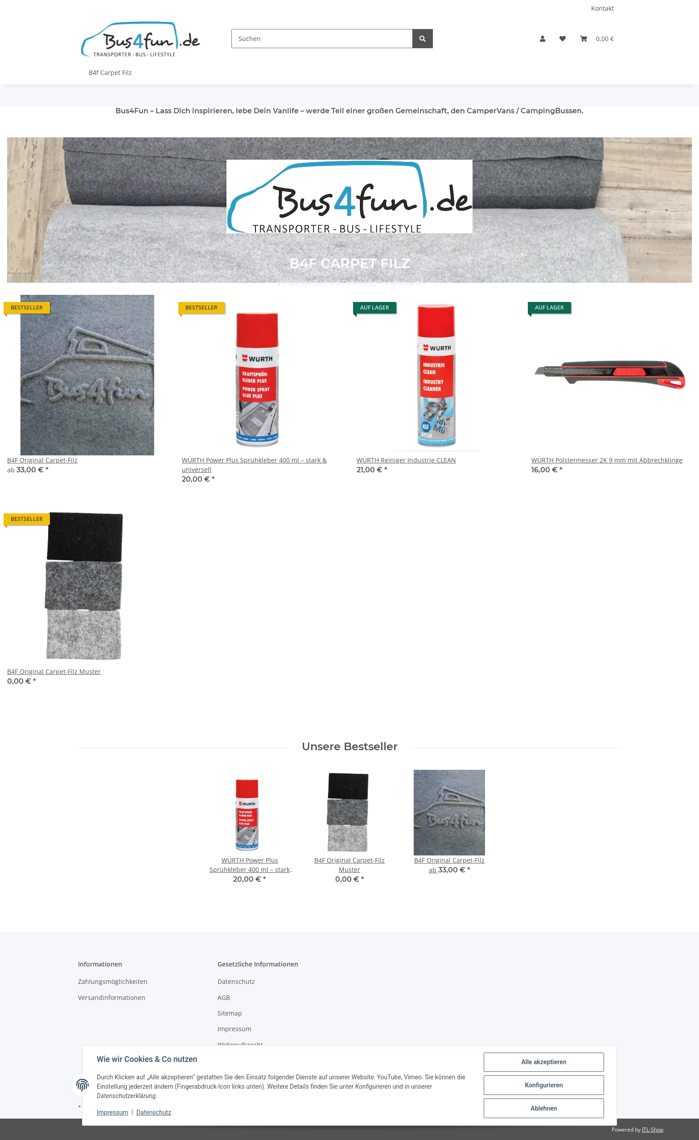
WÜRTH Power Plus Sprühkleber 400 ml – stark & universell (254, 465)
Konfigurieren (544, 1085)
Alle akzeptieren (543, 1062)
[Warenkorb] (597, 38)
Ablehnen (543, 1108)
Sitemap (230, 1013)
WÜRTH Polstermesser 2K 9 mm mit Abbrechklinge (607, 460)
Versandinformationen (111, 997)
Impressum (112, 1112)
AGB (224, 997)
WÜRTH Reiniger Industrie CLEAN (406, 460)
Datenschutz (153, 1112)
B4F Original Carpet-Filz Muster (54, 671)
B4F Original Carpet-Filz (42, 460)
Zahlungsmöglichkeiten (113, 981)
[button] (542, 38)
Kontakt (602, 8)
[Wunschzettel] (562, 38)
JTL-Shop (652, 1129)
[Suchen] (322, 38)
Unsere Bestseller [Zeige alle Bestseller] (350, 746)
